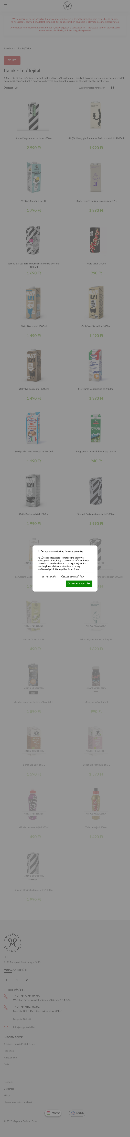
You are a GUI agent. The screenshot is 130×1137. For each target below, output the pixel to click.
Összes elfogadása (79, 584)
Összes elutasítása (72, 577)
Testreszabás (48, 577)
